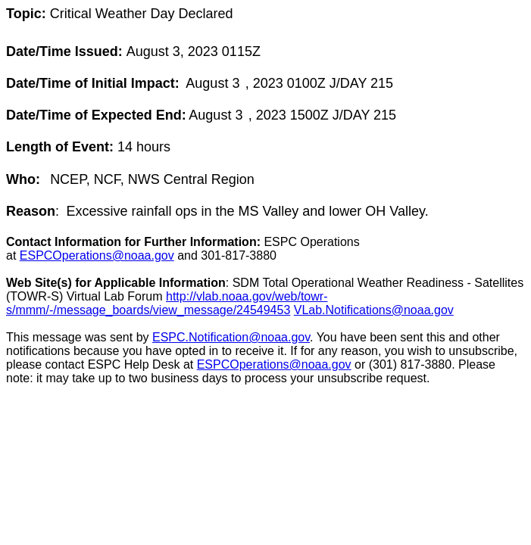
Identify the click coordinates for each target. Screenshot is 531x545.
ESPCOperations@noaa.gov (97, 255)
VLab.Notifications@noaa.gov (374, 310)
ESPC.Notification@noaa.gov (231, 337)
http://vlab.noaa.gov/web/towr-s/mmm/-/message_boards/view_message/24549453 (166, 303)
